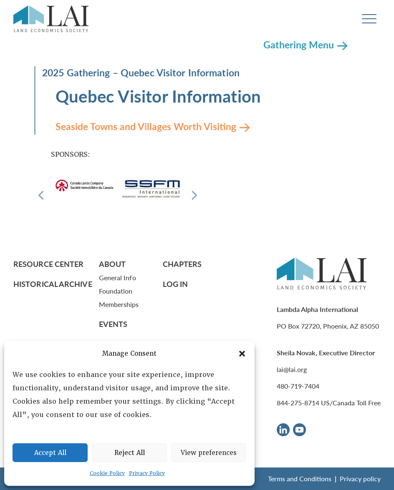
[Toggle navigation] (369, 19)
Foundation (116, 291)
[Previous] (41, 195)
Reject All (129, 453)
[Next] (194, 195)
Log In (175, 284)
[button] (242, 353)
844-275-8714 (298, 402)
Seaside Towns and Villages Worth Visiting (146, 126)
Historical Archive (52, 284)
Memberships (119, 304)
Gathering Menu (298, 44)
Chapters (182, 264)
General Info (117, 277)
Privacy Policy (147, 473)
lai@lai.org (292, 369)
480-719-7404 (298, 386)
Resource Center (48, 264)
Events (113, 324)
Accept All (50, 453)
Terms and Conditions (299, 478)
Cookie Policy (107, 473)
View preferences (209, 453)
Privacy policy (360, 478)
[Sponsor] (84, 185)
